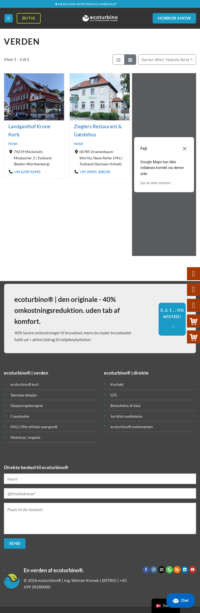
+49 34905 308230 (94, 172)
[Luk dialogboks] (185, 148)
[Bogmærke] (10, 112)
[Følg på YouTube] (192, 569)
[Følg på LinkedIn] (184, 569)
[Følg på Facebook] (145, 569)
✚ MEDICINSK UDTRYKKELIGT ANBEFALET (86, 4)
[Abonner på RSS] (176, 569)
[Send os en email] (161, 569)
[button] (8, 18)
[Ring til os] (169, 569)
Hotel (12, 144)
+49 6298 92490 (27, 172)
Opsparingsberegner (26, 405)
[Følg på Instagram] (153, 569)
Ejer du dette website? (155, 183)
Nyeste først (166, 59)
